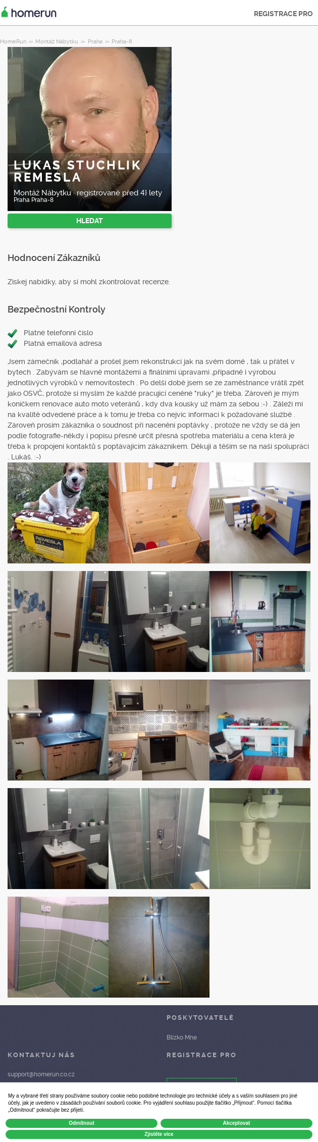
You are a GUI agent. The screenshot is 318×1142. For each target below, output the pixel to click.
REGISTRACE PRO (283, 14)
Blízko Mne (182, 1037)
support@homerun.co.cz (41, 1074)
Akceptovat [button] (236, 1123)
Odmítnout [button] (81, 1123)
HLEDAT (89, 221)
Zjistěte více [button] (158, 1134)
